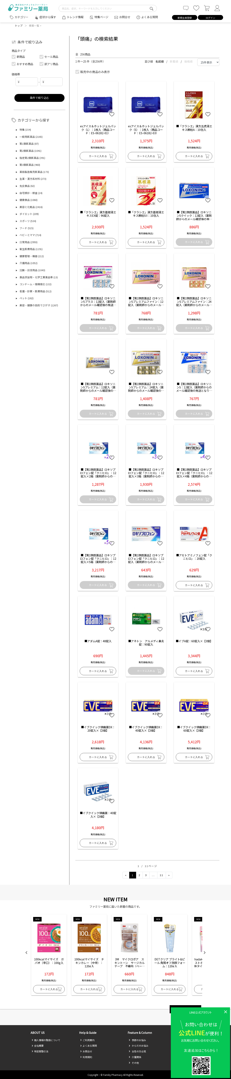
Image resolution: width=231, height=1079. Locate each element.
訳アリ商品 (49, 64)
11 (161, 875)
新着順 (174, 61)
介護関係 (135, 1057)
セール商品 (49, 56)
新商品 (18, 56)
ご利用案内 (87, 1040)
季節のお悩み (137, 1040)
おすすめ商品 (22, 64)
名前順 (159, 61)
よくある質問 (149, 17)
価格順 (188, 61)
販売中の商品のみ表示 (93, 72)
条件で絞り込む (39, 98)
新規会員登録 (185, 17)
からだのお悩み (138, 1045)
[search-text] (108, 8)
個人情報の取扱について (46, 1040)
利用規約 (86, 1057)
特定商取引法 (40, 1051)
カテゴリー (21, 17)
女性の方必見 (137, 1051)
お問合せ (124, 17)
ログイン (210, 17)
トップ (18, 25)
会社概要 (38, 1045)
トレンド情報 (75, 17)
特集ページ (101, 17)
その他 (134, 1062)
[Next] (169, 875)
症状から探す (47, 17)
